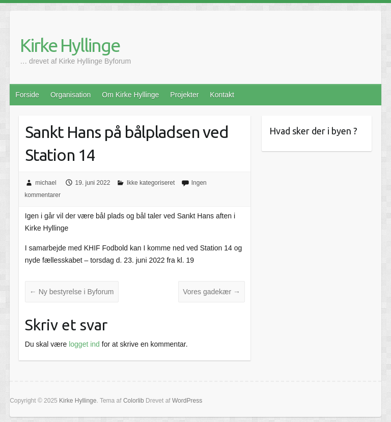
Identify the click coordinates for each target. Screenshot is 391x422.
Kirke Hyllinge (70, 45)
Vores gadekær (211, 292)
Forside (27, 95)
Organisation (70, 95)
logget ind (84, 344)
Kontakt (222, 95)
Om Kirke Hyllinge (130, 95)
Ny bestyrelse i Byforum (72, 292)
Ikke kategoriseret (151, 182)
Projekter (184, 95)
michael (45, 182)
